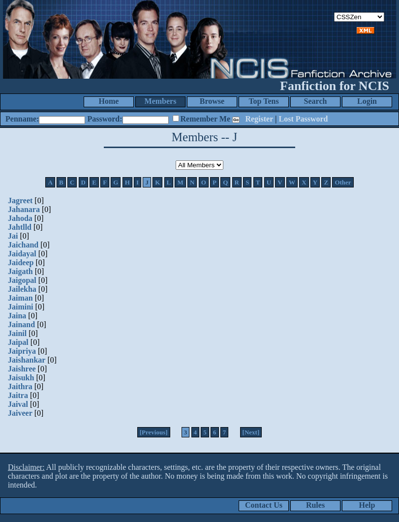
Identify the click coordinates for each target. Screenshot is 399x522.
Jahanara (24, 209)
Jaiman (20, 298)
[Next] (251, 432)
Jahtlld (19, 227)
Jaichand (23, 245)
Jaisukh (21, 377)
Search (315, 101)
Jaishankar (26, 360)
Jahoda (20, 218)
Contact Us (263, 505)
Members (161, 101)
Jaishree (22, 369)
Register (259, 119)
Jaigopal (22, 280)
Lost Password (303, 119)
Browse (212, 101)
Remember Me (205, 119)
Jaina (17, 315)
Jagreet (20, 200)
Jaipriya (22, 351)
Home (109, 101)
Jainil (17, 333)
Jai (13, 236)
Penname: (22, 119)
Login (367, 101)
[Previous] (154, 432)
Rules (315, 505)
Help (367, 505)
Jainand (21, 324)
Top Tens (263, 101)
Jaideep (20, 262)
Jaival (18, 404)
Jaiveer (20, 413)
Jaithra (20, 386)
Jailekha (22, 289)
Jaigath (20, 271)
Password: (104, 119)
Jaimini (20, 307)
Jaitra (18, 395)
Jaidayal (22, 253)
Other (343, 182)
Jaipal (18, 342)
